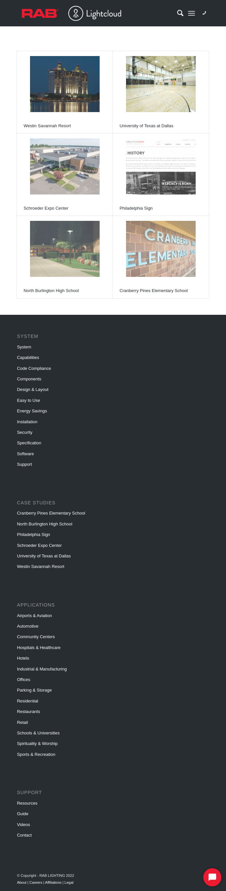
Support (24, 464)
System (24, 346)
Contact (24, 835)
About (22, 882)
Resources (27, 803)
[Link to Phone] (204, 13)
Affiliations (54, 882)
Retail (22, 722)
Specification (29, 442)
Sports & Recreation (36, 754)
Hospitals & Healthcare (38, 647)
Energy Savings (32, 410)
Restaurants (28, 711)
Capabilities (28, 357)
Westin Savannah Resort (47, 125)
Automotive (27, 626)
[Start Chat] (212, 877)
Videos (23, 824)
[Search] (177, 13)
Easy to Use (28, 400)
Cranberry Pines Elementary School (153, 290)
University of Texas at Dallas (146, 125)
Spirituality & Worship (37, 743)
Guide (22, 813)
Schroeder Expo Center (45, 208)
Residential (27, 700)
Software (25, 453)
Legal (69, 882)
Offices (23, 679)
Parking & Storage (34, 690)
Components (29, 378)
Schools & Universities (38, 732)
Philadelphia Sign (135, 208)
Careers (36, 882)
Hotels (23, 658)
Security (24, 432)
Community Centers (36, 636)
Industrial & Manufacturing (42, 669)
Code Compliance (34, 368)
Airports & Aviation (34, 615)
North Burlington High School (51, 290)
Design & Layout (32, 389)
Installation (27, 421)
